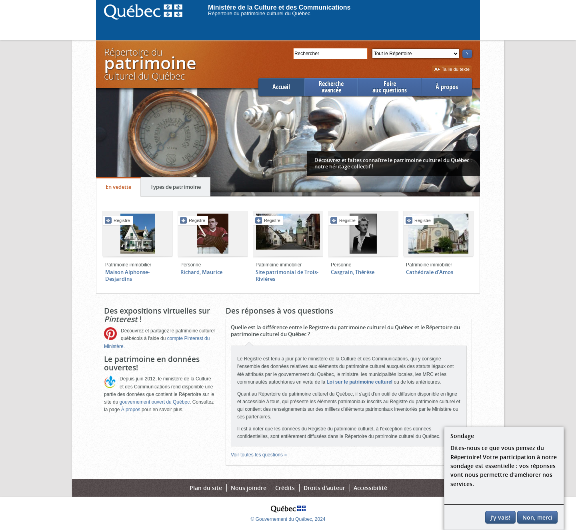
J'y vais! (500, 517)
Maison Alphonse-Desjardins (127, 275)
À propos (447, 87)
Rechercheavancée (331, 87)
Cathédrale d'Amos (429, 272)
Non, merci (537, 517)
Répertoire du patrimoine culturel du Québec (259, 13)
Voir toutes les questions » (259, 455)
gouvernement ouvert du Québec (155, 402)
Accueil (281, 87)
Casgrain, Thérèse (352, 272)
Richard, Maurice (201, 272)
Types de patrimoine (180, 189)
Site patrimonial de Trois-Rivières (287, 275)
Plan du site (206, 488)
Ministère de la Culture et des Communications (279, 7)
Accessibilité (370, 488)
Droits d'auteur (324, 488)
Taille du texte (452, 69)
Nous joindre (248, 488)
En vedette (123, 189)
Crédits (285, 488)
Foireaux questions (389, 87)
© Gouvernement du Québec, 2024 (288, 519)
